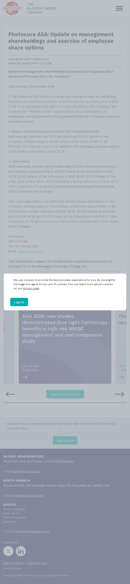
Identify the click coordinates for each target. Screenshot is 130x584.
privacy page (31, 288)
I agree (19, 302)
